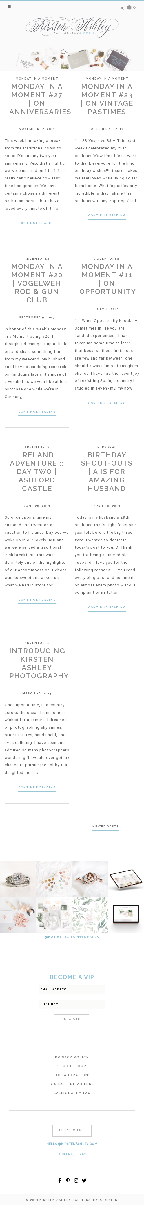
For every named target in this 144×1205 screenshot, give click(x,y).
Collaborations (72, 1075)
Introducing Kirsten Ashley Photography (39, 663)
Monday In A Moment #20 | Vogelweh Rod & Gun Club (37, 283)
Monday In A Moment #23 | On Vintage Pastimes (107, 99)
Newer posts (105, 826)
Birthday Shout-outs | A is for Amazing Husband (107, 472)
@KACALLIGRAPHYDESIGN (72, 937)
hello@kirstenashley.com (72, 1144)
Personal (107, 447)
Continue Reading (37, 223)
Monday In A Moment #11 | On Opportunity (107, 279)
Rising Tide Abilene (72, 1084)
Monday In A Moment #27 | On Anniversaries (40, 99)
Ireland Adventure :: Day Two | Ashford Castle (37, 472)
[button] (10, 6)
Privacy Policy (72, 1057)
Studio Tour (72, 1066)
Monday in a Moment (37, 78)
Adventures (37, 258)
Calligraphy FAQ (72, 1093)
